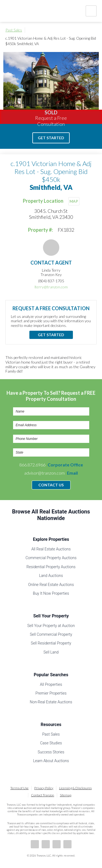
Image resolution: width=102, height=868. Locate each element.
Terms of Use (19, 788)
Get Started (51, 137)
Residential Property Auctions (50, 567)
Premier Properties (50, 693)
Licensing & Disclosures (75, 788)
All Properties (51, 684)
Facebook (35, 844)
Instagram (67, 844)
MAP (74, 201)
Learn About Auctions (51, 761)
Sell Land (51, 652)
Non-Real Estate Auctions (51, 702)
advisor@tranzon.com (51, 472)
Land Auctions (51, 575)
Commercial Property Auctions (51, 558)
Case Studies (51, 743)
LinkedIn (46, 844)
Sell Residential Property (51, 643)
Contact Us (51, 485)
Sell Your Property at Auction (51, 625)
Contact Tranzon (42, 795)
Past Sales (13, 30)
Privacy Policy (43, 788)
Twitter (56, 844)
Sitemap (65, 795)
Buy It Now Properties (51, 593)
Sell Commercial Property (51, 634)
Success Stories (51, 752)
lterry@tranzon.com (51, 287)
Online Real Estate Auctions (51, 584)
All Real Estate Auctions (51, 549)
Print (94, 30)
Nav (91, 10)
